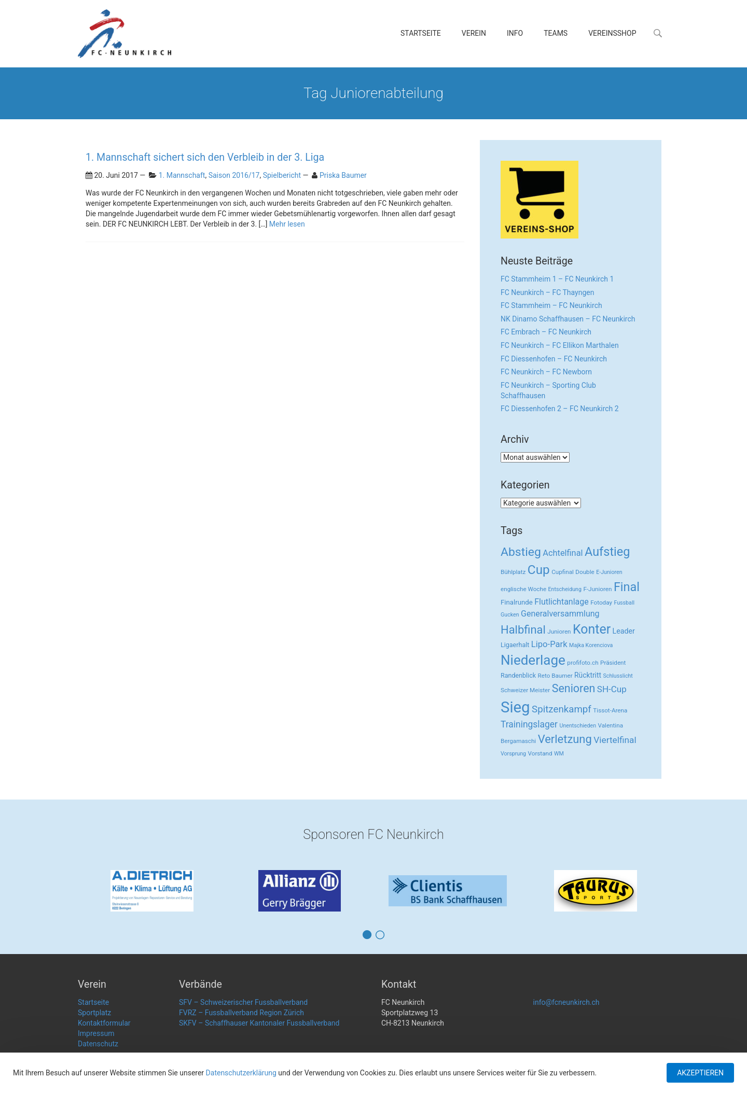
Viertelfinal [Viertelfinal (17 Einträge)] (614, 740)
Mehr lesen (287, 224)
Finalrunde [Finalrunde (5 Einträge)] (517, 602)
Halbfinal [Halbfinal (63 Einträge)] (523, 629)
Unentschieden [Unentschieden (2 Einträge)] (578, 725)
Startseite (420, 33)
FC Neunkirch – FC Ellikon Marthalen (560, 345)
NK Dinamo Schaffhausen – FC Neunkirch (568, 319)
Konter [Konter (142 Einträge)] (592, 629)
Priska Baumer (343, 175)
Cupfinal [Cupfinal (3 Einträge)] (562, 572)
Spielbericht (282, 175)
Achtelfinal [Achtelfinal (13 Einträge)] (563, 553)
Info (515, 33)
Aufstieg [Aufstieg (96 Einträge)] (607, 551)
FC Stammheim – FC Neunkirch (551, 305)
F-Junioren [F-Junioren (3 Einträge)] (597, 589)
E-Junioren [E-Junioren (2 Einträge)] (609, 572)
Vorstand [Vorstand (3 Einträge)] (540, 753)
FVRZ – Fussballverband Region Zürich (241, 1012)
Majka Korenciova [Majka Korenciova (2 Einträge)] (591, 645)
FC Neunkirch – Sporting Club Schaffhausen (548, 390)
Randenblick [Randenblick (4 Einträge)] (518, 675)
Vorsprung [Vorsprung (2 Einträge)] (513, 753)
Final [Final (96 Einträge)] (627, 587)
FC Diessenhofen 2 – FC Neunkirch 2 (560, 408)
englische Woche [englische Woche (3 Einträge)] (523, 589)
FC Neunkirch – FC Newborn (546, 372)
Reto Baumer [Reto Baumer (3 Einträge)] (555, 675)
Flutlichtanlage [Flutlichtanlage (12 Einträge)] (561, 602)
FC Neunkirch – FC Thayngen (547, 292)
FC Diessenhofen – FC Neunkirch (554, 359)
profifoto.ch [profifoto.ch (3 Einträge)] (582, 662)
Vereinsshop (612, 33)
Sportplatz (94, 1012)
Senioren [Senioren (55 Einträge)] (574, 688)
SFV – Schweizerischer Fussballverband (243, 1002)
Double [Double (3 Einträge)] (584, 572)
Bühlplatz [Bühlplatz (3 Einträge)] (513, 572)
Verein (474, 33)
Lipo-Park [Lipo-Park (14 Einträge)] (549, 644)
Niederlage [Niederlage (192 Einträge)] (533, 660)
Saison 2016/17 (234, 175)
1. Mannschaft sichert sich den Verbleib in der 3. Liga (205, 157)
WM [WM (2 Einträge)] (559, 753)
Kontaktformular (104, 1023)
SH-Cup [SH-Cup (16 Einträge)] (612, 689)
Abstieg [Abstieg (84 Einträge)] (521, 552)
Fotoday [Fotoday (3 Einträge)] (601, 602)
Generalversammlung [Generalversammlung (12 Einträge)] (560, 614)
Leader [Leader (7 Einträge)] (624, 631)
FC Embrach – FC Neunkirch (546, 332)
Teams (556, 33)
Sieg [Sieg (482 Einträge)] (515, 707)
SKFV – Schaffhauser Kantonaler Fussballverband (259, 1023)
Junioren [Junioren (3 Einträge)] (559, 631)
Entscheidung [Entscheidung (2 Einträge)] (565, 589)
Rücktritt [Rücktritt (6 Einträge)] (587, 675)
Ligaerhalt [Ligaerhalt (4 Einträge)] (515, 645)
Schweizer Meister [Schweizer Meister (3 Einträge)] (525, 690)
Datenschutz (98, 1044)
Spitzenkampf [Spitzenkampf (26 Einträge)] (561, 709)
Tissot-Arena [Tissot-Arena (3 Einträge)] (610, 710)
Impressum (96, 1033)
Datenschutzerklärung (241, 1073)
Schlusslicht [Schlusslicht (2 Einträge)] (618, 675)
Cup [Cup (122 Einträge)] (539, 569)
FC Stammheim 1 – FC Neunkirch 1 (557, 279)
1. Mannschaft (182, 175)
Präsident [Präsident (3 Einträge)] (613, 662)
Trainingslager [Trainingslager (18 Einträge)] (529, 724)
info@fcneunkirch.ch (566, 1002)
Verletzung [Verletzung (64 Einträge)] (565, 739)
